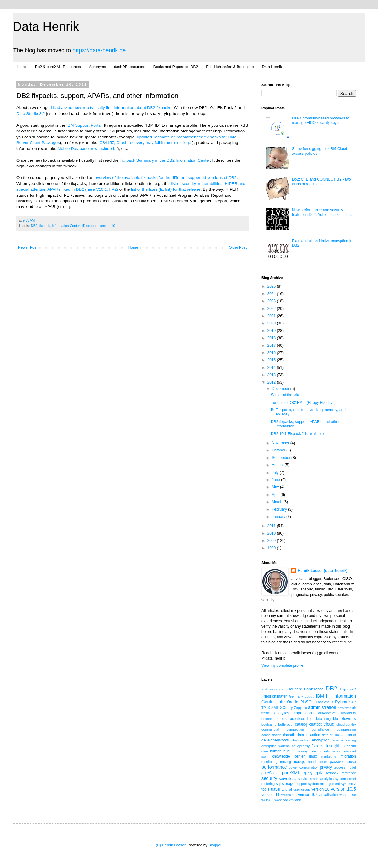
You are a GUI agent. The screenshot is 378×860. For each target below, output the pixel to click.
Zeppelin (300, 708)
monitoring (269, 762)
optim (323, 762)
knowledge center (288, 756)
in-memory (300, 751)
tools (265, 789)
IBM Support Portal (83, 125)
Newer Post (27, 247)
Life (281, 701)
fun (329, 745)
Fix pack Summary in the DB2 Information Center (165, 160)
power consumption (303, 767)
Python (341, 702)
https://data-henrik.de (99, 50)
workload (281, 800)
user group (301, 789)
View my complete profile (282, 665)
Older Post (238, 247)
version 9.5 (289, 795)
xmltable (295, 800)
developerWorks (275, 740)
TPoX (265, 708)
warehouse (347, 795)
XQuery (286, 708)
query (308, 773)
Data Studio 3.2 (30, 113)
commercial (270, 729)
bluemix (348, 718)
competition (295, 729)
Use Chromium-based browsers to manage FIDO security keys (320, 120)
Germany (296, 696)
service (303, 779)
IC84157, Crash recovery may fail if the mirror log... (145, 142)
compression (346, 729)
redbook (332, 773)
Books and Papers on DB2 (175, 67)
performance (274, 767)
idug (286, 751)
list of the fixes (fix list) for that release (166, 189)
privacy (326, 767)
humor (275, 751)
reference (348, 773)
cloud (329, 724)
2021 (272, 316)
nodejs (299, 761)
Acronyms (97, 67)
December (281, 388)
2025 (272, 286)
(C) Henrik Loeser (170, 845)
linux (313, 756)
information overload (340, 751)
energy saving (344, 740)
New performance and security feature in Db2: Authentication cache (322, 212)
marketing (328, 756)
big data (314, 719)
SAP (352, 702)
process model (344, 767)
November (281, 443)
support (92, 226)
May (276, 487)
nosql (312, 762)
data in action (308, 735)
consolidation (271, 735)
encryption (320, 740)
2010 (272, 533)
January (279, 516)
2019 (272, 330)
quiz (319, 773)
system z (348, 784)
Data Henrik (46, 26)
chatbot (315, 724)
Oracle (292, 702)
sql (278, 784)
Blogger (215, 845)
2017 (272, 345)
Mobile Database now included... (87, 148)
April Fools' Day (273, 689)
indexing (316, 751)
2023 (272, 301)
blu (335, 719)
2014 (272, 367)
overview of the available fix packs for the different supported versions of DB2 (166, 177)
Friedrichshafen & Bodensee (230, 67)
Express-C (348, 689)
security (269, 778)
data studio (330, 735)
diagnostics (300, 740)
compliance (320, 729)
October (279, 450)
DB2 (34, 226)
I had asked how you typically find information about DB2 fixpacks (111, 107)
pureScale (269, 773)
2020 (272, 323)
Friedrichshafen (274, 696)
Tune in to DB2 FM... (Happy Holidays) (303, 402)
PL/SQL (307, 702)
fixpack (44, 226)
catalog (301, 724)
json (264, 756)
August (278, 465)
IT (83, 226)
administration (322, 707)
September (281, 458)
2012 (272, 382)
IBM (320, 696)
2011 (272, 526)
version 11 (270, 795)
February (280, 509)
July (276, 472)
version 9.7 (307, 795)
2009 (272, 540)
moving (285, 762)
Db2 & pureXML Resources (58, 67)
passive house (343, 761)
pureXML (291, 772)
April (276, 494)
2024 (272, 294)
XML (275, 708)
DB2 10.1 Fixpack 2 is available (297, 434)
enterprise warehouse (278, 746)
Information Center (66, 226)
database (348, 735)
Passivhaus (324, 702)
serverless (287, 778)
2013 (272, 375)
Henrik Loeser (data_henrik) (323, 570)
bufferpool (285, 724)
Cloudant (294, 689)
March (278, 502)
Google (309, 696)
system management (324, 784)
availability (348, 713)
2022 (272, 308)
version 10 (107, 226)
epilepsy (303, 746)
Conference (314, 689)
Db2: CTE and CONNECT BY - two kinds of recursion (321, 181)
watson (267, 800)
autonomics (326, 713)
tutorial (287, 789)
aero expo (344, 708)
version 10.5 (343, 789)
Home (22, 67)
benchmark (269, 719)
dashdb (289, 735)
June (276, 480)
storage (288, 784)
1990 (272, 548)
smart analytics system (328, 779)
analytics (281, 713)
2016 (272, 353)
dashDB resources (129, 67)
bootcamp (268, 724)
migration (348, 756)
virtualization (328, 795)
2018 (272, 338)
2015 (272, 360)
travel (275, 789)
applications (303, 713)
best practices (292, 719)
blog (327, 719)
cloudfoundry (346, 724)
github (339, 746)
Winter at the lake (285, 395)
